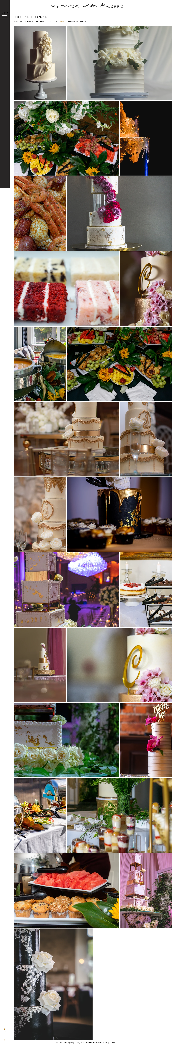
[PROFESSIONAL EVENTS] (77, 21)
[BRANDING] (18, 21)
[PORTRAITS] (29, 21)
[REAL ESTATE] (41, 21)
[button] (5, 13)
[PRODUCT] (54, 21)
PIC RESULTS (114, 1042)
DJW (5, 1041)
